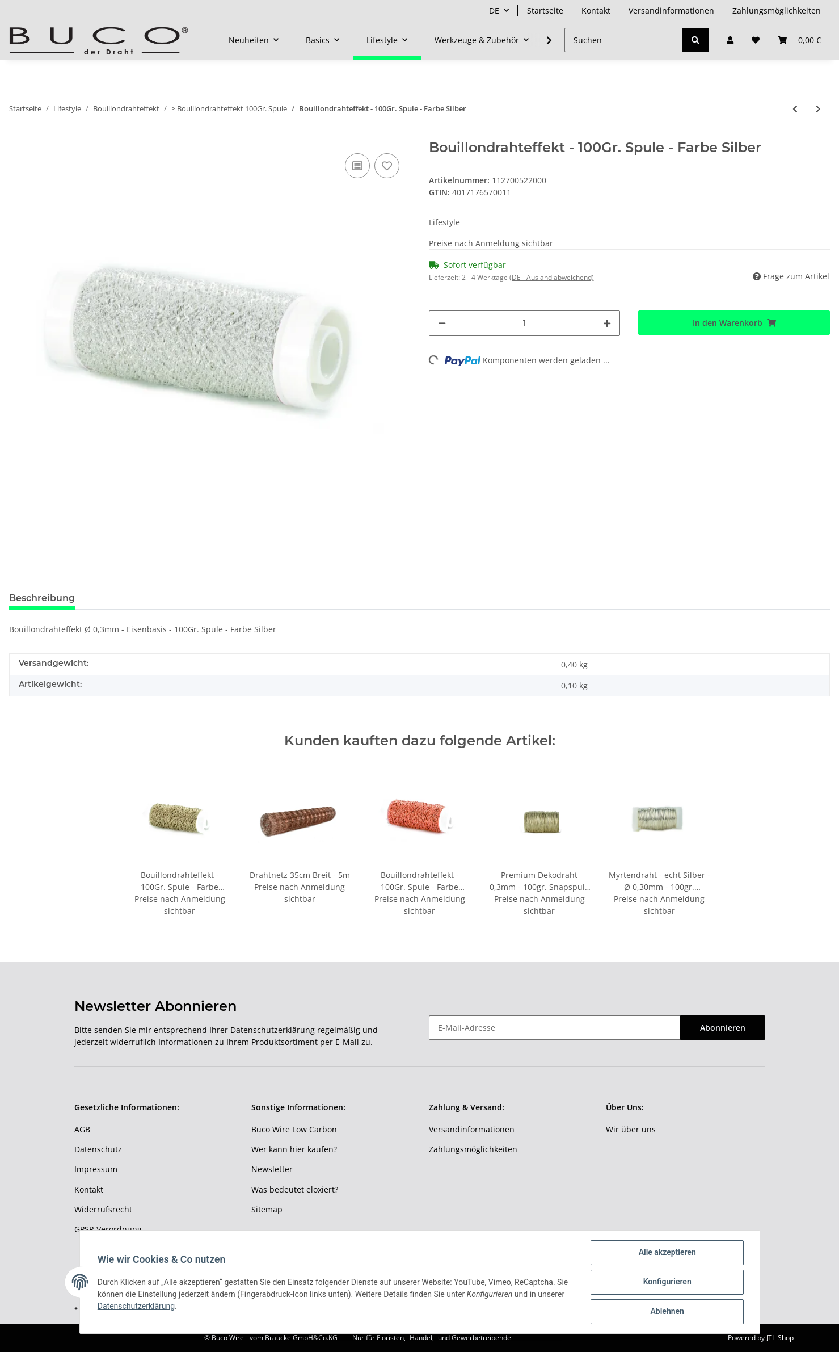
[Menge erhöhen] (607, 323)
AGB (82, 1129)
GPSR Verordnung (108, 1229)
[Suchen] (623, 40)
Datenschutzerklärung (272, 1030)
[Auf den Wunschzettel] (386, 165)
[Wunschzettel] (756, 40)
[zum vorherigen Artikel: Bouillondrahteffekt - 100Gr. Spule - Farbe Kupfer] (795, 108)
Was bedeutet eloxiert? (294, 1189)
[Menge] (525, 323)
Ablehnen (667, 1311)
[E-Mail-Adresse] (555, 1027)
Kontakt (595, 10)
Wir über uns (631, 1129)
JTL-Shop (780, 1337)
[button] (730, 40)
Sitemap (267, 1209)
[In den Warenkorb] (734, 322)
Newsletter (272, 1169)
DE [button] (494, 10)
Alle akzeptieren (666, 1252)
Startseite (545, 10)
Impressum (95, 1169)
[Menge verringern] (441, 323)
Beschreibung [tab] (42, 598)
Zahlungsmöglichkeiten (776, 10)
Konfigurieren (667, 1282)
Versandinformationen (671, 10)
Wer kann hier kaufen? (294, 1149)
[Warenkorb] (799, 40)
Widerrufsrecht (103, 1209)
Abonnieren (722, 1027)
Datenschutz (98, 1149)
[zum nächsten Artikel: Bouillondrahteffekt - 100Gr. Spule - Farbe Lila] (818, 108)
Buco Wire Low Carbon (294, 1129)
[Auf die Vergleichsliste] (357, 165)
